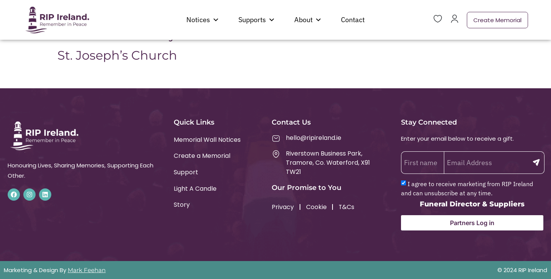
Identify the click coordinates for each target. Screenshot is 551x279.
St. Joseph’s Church (117, 55)
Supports (256, 20)
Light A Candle (195, 189)
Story (182, 205)
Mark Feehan (87, 270)
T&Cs (347, 207)
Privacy (283, 207)
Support (186, 172)
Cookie (316, 207)
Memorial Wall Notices (207, 139)
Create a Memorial (202, 156)
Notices (202, 20)
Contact (353, 19)
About (308, 20)
